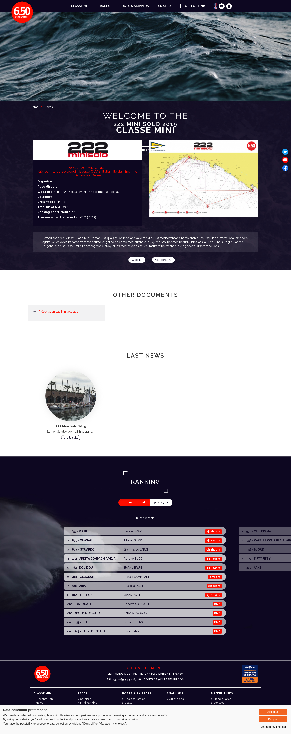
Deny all (273, 719)
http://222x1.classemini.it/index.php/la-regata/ (87, 191)
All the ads (176, 698)
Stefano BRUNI (133, 567)
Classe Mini (81, 6)
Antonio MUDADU (135, 613)
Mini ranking (88, 702)
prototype (161, 502)
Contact (219, 702)
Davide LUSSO (133, 531)
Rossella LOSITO (135, 585)
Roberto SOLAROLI (136, 604)
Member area (146, 149)
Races (49, 107)
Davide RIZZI (132, 631)
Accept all (273, 711)
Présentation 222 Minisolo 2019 (59, 311)
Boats (128, 702)
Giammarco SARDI (136, 549)
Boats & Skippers (134, 6)
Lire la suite (70, 437)
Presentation (44, 698)
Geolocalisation (135, 698)
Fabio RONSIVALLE (136, 622)
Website (137, 259)
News (39, 702)
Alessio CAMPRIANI (136, 576)
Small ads (167, 6)
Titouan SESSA (133, 540)
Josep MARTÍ (132, 595)
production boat (134, 502)
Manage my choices (273, 726)
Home (34, 107)
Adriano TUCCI (133, 558)
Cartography (163, 259)
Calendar (86, 698)
